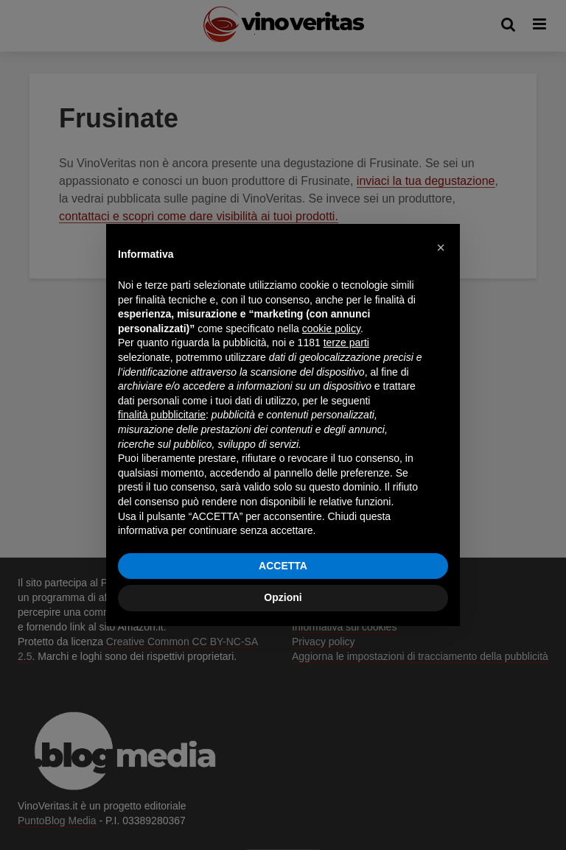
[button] (441, 247)
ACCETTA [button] (283, 566)
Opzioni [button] (282, 597)
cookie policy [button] (331, 328)
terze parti (346, 342)
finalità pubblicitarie (162, 415)
